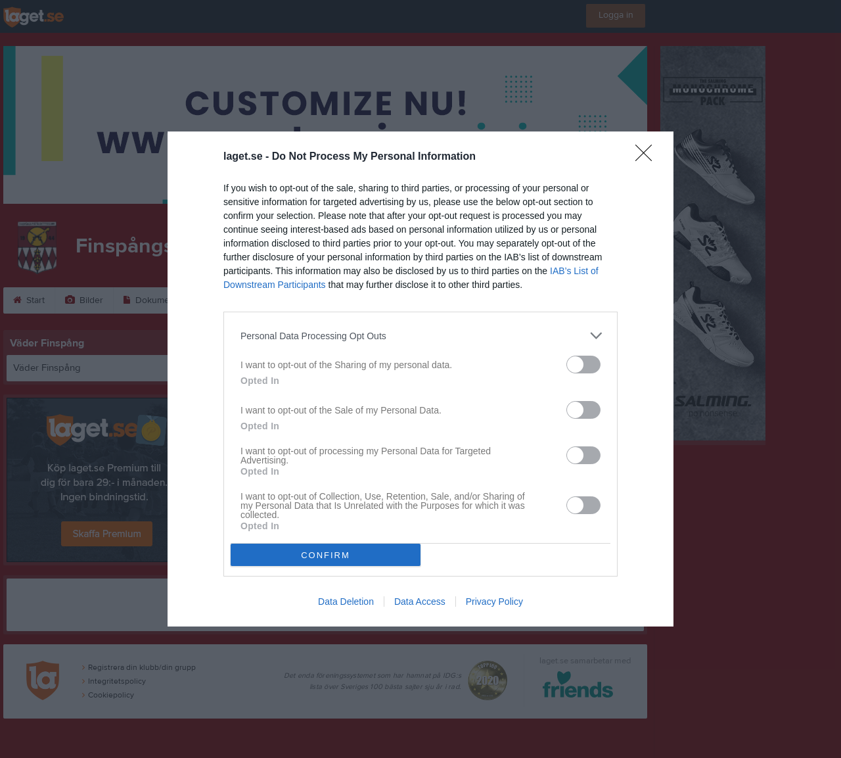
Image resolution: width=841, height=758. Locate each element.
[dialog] (420, 379)
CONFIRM (325, 555)
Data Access (419, 601)
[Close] (647, 157)
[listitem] (420, 336)
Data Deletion (346, 601)
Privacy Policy (494, 601)
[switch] (583, 364)
